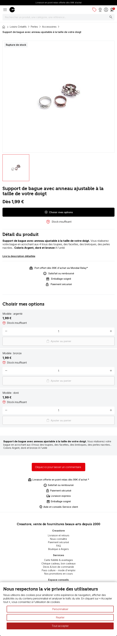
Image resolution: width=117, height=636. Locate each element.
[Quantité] (58, 331)
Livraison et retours (58, 535)
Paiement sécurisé (58, 542)
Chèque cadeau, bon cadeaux (58, 563)
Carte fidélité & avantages (58, 560)
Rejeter (60, 617)
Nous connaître (58, 538)
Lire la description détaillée (18, 256)
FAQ (58, 545)
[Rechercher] (58, 17)
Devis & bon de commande (58, 566)
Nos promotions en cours (58, 573)
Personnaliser (60, 609)
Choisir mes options (58, 212)
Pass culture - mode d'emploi (58, 570)
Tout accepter (60, 626)
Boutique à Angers (58, 549)
